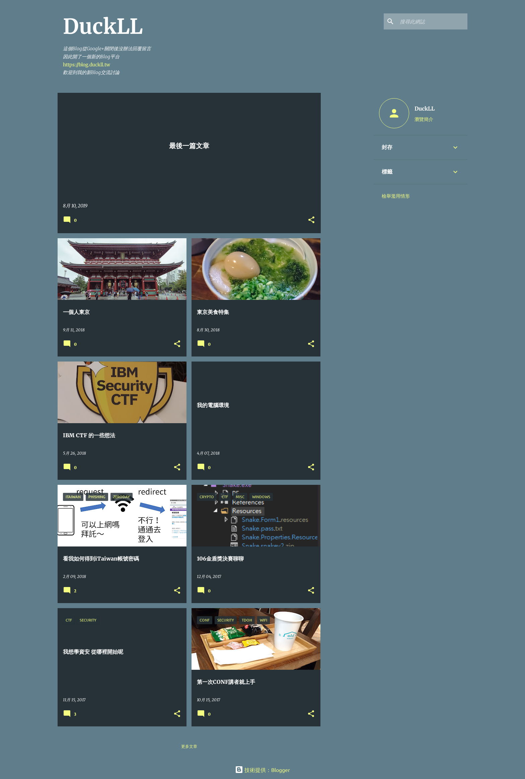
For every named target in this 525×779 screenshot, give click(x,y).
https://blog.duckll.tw (86, 65)
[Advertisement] (347, 193)
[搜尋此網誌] (432, 21)
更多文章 (189, 746)
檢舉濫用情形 (396, 196)
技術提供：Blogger (262, 769)
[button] (311, 220)
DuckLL (425, 108)
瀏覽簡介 (424, 119)
